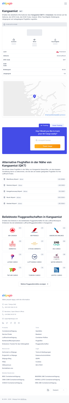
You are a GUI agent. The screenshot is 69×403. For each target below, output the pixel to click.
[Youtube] (19, 323)
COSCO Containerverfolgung (12, 383)
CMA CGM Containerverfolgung (13, 379)
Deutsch (59, 390)
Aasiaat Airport (12, 203)
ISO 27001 (39, 365)
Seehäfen (39, 331)
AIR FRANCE (34, 235)
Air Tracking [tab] (44, 125)
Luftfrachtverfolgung (9, 337)
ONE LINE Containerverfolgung (45, 383)
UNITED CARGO (56, 275)
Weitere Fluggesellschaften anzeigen (34, 284)
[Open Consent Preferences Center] (48, 390)
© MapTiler (47, 115)
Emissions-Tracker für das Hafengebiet (15, 344)
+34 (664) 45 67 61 (10, 314)
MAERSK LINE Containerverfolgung (47, 376)
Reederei (39, 334)
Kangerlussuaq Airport (14, 191)
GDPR (38, 358)
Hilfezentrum (6, 365)
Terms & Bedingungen (43, 352)
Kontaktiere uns (7, 368)
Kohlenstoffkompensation (11, 341)
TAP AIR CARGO (12, 275)
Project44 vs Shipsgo (9, 355)
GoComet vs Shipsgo (9, 352)
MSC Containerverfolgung (11, 376)
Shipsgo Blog (6, 358)
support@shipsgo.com (11, 318)
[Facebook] (11, 323)
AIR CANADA (12, 235)
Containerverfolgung (9, 331)
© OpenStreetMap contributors (58, 115)
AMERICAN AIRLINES (56, 235)
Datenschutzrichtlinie (43, 355)
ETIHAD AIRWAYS (34, 249)
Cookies (38, 362)
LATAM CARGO (12, 262)
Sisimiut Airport (12, 185)
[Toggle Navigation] (65, 3)
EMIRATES (12, 249)
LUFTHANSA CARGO (34, 262)
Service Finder (7, 334)
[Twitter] (7, 323)
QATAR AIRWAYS (56, 262)
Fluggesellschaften (42, 344)
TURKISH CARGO (34, 275)
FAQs (4, 362)
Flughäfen (39, 341)
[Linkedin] (3, 323)
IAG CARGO (56, 249)
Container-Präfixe (42, 337)
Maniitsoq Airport (12, 179)
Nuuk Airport (11, 197)
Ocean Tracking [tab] (57, 125)
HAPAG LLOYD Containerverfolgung (47, 379)
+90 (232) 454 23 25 (10, 307)
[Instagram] (15, 323)
